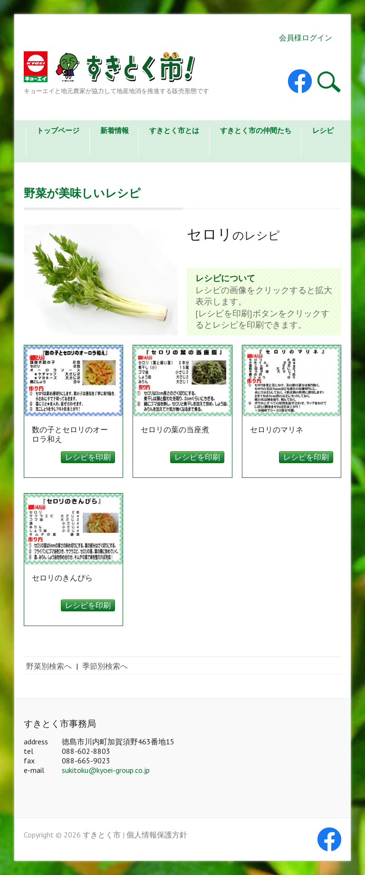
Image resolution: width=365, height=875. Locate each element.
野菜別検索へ (49, 666)
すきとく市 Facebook (300, 81)
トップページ (58, 130)
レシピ (323, 130)
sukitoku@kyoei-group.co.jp (106, 770)
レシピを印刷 (88, 457)
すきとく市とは (174, 130)
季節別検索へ (105, 666)
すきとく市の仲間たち (255, 130)
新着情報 (114, 130)
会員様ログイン (305, 37)
